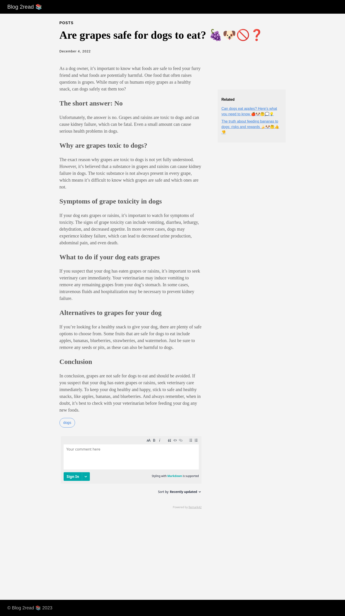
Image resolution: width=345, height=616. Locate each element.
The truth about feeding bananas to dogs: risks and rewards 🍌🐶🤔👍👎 (250, 126)
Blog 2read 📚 (24, 7)
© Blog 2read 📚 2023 (29, 607)
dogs (67, 423)
